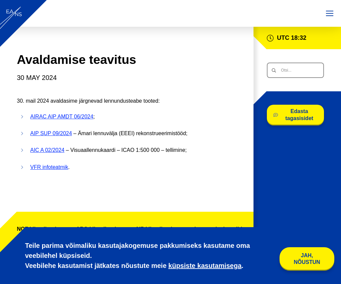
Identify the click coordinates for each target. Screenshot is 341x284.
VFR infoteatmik (49, 167)
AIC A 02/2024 (47, 150)
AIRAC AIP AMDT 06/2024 (62, 116)
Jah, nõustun (307, 259)
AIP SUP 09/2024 (51, 133)
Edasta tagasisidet (293, 114)
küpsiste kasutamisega (204, 265)
